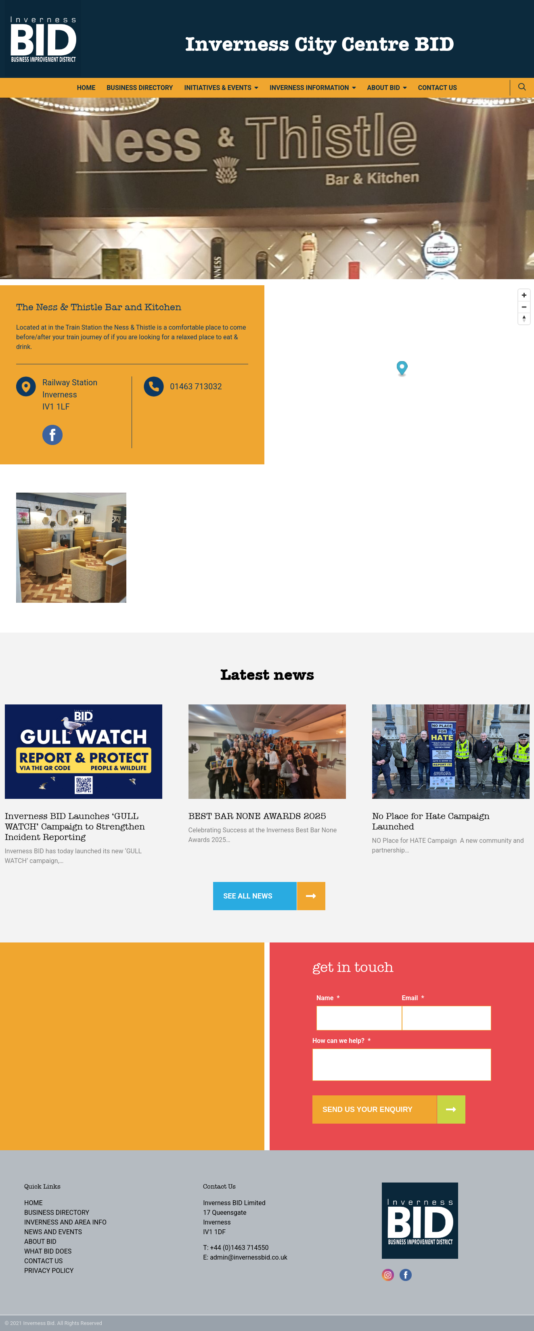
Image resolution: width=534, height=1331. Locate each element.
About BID (383, 88)
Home (86, 88)
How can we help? (341, 1041)
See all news (247, 896)
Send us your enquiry (367, 1109)
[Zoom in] (524, 295)
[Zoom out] (524, 307)
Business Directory (140, 88)
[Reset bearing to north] (524, 318)
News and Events (53, 1232)
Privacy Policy (48, 1271)
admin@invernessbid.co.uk (248, 1257)
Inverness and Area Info (65, 1222)
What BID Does (47, 1251)
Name (328, 998)
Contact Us (437, 88)
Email (413, 998)
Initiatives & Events (217, 88)
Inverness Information (309, 88)
